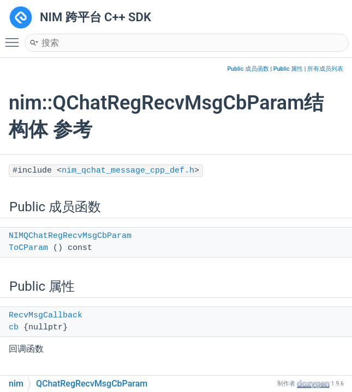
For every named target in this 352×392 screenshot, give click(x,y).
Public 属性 (288, 68)
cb (14, 327)
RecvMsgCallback (45, 315)
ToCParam (28, 248)
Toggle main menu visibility (14, 37)
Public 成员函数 (248, 68)
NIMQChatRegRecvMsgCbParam (70, 236)
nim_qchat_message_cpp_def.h (128, 170)
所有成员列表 (325, 68)
